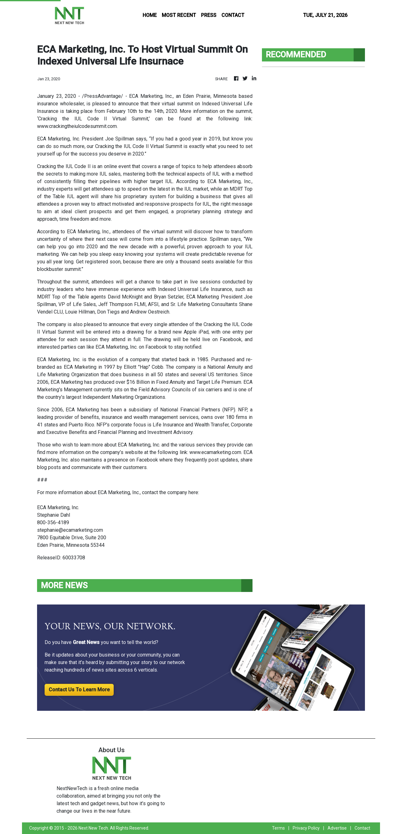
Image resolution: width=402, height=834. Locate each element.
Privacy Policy (306, 828)
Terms (278, 828)
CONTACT (232, 15)
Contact (362, 828)
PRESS (208, 15)
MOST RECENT (179, 15)
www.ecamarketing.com (215, 452)
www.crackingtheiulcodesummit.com (77, 126)
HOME (150, 15)
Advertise (337, 828)
